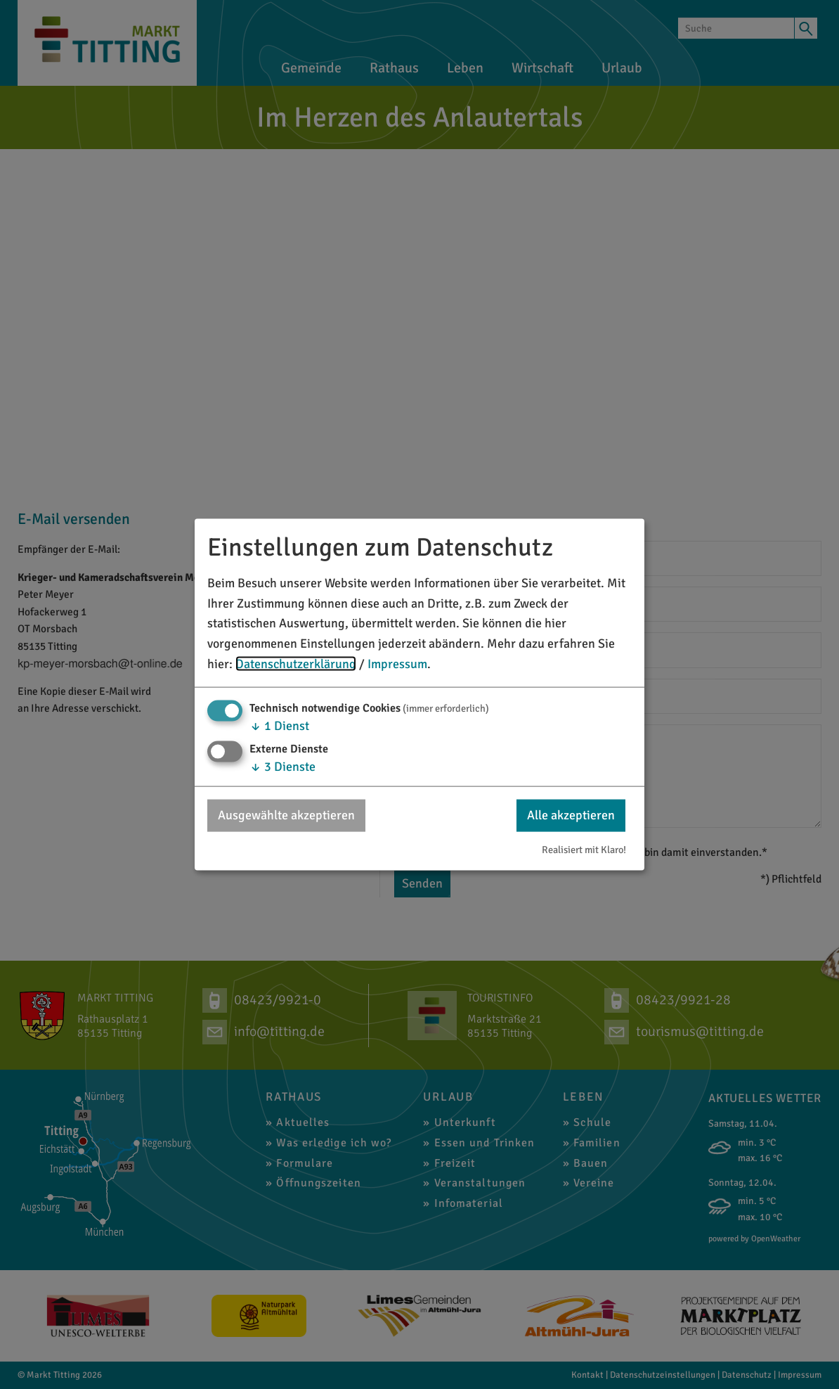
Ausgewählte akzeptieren (286, 815)
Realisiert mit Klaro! (584, 849)
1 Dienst (279, 725)
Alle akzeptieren (571, 815)
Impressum (397, 664)
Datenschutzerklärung (295, 664)
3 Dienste (282, 766)
